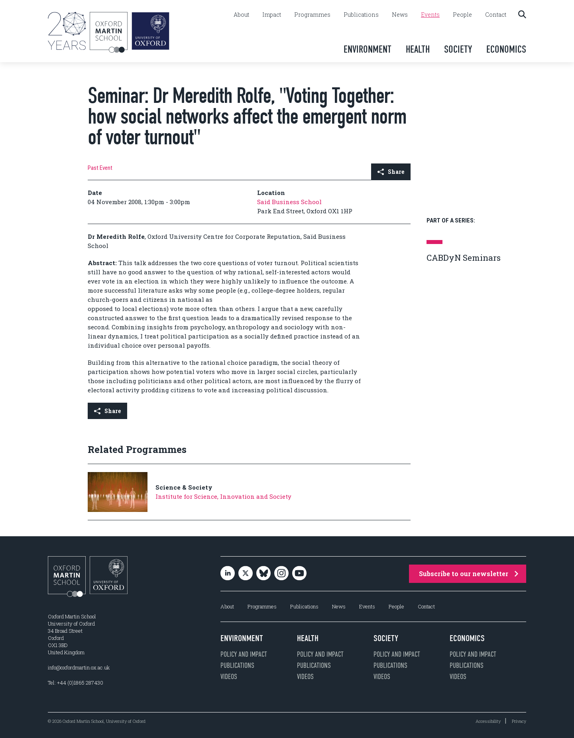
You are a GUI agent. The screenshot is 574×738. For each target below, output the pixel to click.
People (462, 15)
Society (458, 49)
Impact (271, 15)
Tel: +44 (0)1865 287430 (75, 682)
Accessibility (488, 721)
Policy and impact (243, 654)
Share (390, 171)
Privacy (519, 721)
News (400, 15)
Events (430, 15)
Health (418, 49)
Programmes (312, 15)
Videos (228, 676)
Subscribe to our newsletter (468, 573)
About (241, 15)
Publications (361, 15)
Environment (367, 49)
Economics (506, 49)
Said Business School (289, 202)
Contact (495, 15)
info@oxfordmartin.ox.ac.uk (79, 667)
